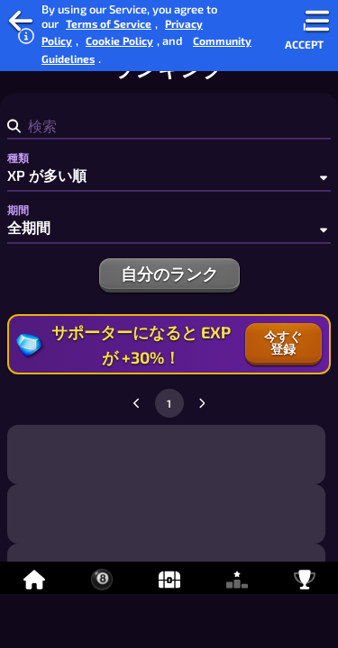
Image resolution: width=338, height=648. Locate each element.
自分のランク (169, 274)
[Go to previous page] (137, 403)
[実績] (304, 578)
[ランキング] (236, 578)
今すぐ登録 (283, 342)
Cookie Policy (119, 40)
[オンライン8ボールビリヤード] (101, 578)
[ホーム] (34, 578)
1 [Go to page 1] (169, 403)
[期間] (169, 227)
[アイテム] (169, 578)
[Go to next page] (201, 403)
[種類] (169, 175)
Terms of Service (108, 23)
